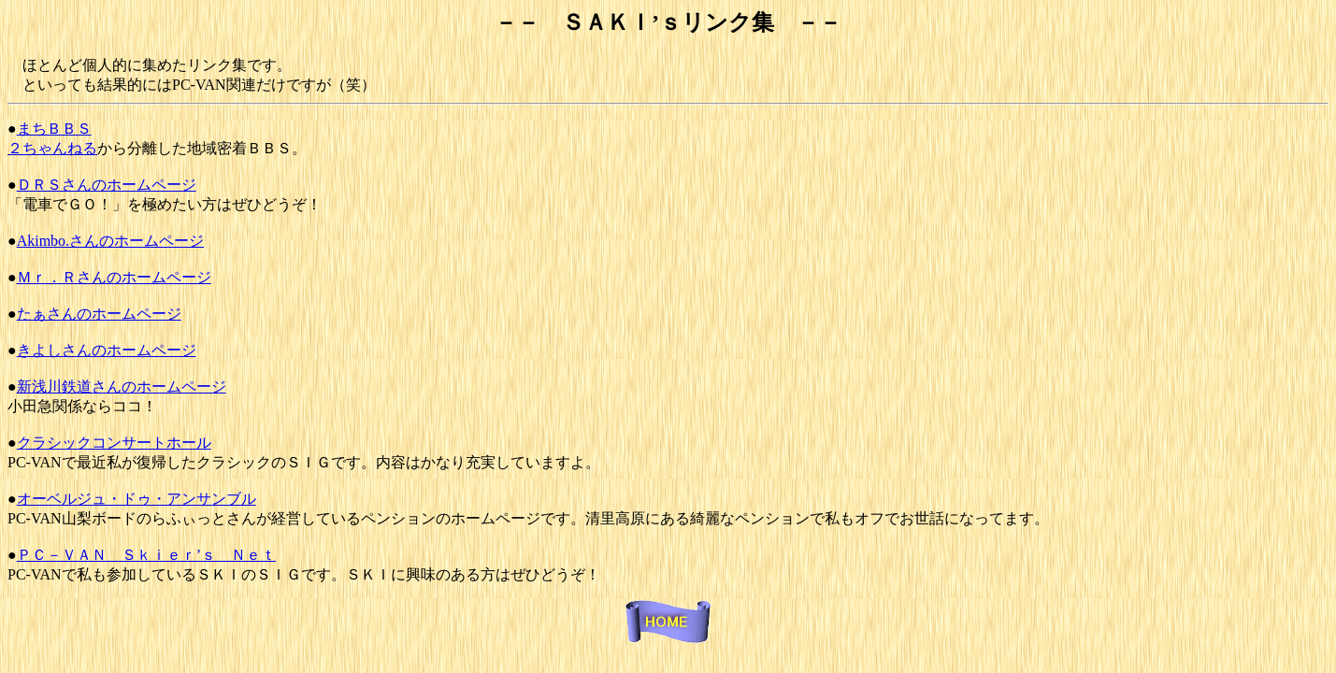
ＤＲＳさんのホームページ (106, 185)
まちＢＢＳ (54, 128)
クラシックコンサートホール (114, 443)
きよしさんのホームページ (106, 350)
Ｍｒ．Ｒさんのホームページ (114, 277)
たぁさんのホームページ (99, 314)
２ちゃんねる (52, 148)
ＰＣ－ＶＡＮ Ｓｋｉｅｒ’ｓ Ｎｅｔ (146, 555)
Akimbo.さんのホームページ (110, 241)
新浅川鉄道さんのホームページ (121, 386)
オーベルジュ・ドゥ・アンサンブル (136, 499)
